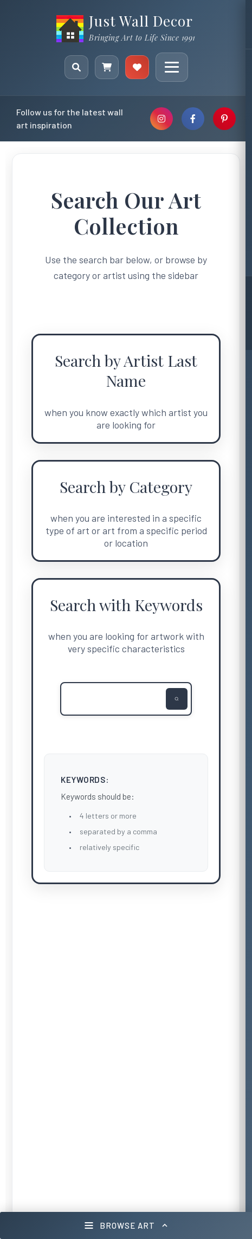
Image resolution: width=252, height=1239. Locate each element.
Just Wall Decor (141, 20)
